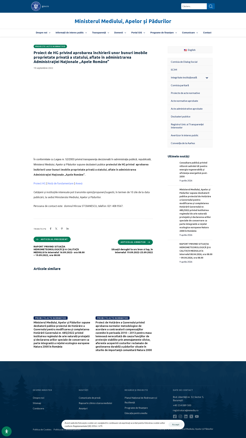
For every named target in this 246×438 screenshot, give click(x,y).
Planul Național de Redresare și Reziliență (141, 400)
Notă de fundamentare (61, 183)
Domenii (120, 32)
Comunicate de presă (89, 397)
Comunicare (190, 32)
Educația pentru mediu (136, 413)
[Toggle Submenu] (206, 77)
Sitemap (37, 403)
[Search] (211, 6)
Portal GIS (138, 32)
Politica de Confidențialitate (67, 429)
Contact (207, 32)
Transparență (100, 32)
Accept (175, 424)
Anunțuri (83, 408)
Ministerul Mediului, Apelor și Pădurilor (123, 21)
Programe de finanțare (163, 32)
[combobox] (194, 6)
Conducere (38, 408)
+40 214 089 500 (182, 405)
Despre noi (43, 32)
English (189, 49)
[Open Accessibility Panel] (7, 431)
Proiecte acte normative (50, 46)
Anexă (78, 183)
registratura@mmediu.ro (185, 410)
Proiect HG (40, 183)
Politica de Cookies (42, 429)
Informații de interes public (71, 32)
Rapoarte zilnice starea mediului (95, 403)
